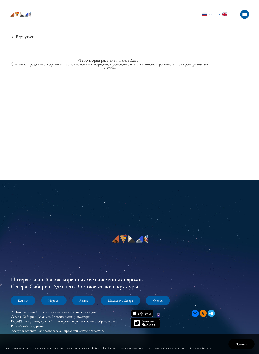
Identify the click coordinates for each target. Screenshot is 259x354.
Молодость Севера (120, 301)
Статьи (158, 301)
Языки (83, 301)
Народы (53, 301)
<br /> (109, 108)
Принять (241, 344)
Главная (23, 301)
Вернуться (25, 37)
